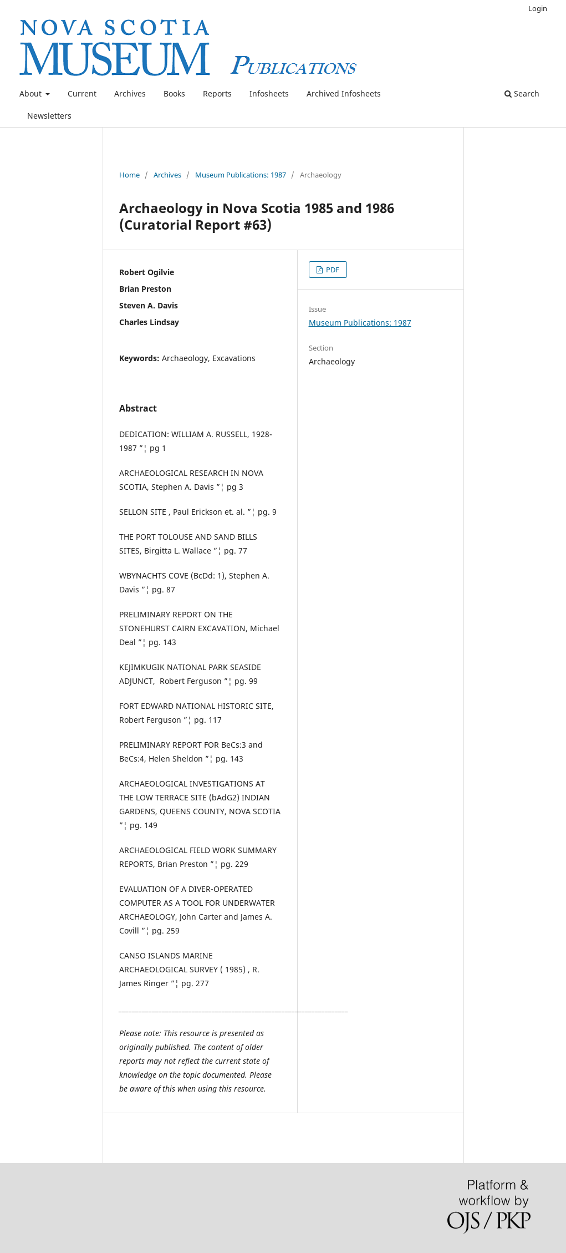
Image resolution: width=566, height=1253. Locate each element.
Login (537, 8)
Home (129, 175)
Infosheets (269, 93)
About (31, 93)
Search (521, 93)
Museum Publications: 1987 (240, 175)
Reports (217, 93)
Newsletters (49, 115)
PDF (331, 270)
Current (82, 93)
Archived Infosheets (344, 93)
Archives (130, 93)
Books (174, 93)
